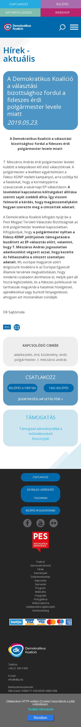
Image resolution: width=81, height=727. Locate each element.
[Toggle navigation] (73, 27)
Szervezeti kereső (40, 565)
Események (40, 573)
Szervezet (40, 584)
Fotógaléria (40, 599)
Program (40, 588)
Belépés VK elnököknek (40, 510)
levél (62, 354)
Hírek (40, 569)
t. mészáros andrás (52, 359)
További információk (40, 709)
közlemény (49, 354)
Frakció (40, 562)
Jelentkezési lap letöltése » (40, 399)
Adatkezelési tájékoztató (40, 607)
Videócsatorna (40, 603)
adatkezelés (23, 354)
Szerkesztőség (40, 610)
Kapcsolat (40, 580)
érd (36, 354)
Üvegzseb (40, 595)
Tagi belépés (59, 388)
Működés (40, 592)
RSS (7, 327)
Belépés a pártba (22, 388)
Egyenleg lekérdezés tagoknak (40, 494)
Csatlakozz (40, 477)
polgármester (25, 359)
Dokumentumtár (40, 577)
